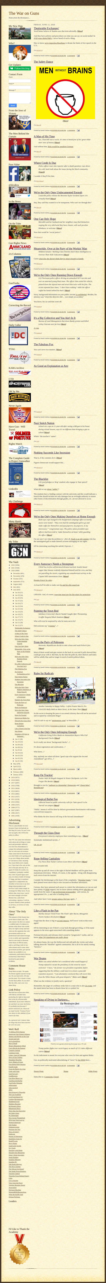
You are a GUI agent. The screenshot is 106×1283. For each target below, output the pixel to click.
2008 (13, 807)
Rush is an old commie (80, 539)
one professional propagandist (64, 892)
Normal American (15, 1122)
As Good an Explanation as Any (51, 365)
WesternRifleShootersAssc (17, 1192)
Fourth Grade (13, 1067)
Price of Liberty (14, 1132)
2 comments (71, 55)
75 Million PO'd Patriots (17, 1032)
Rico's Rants (13, 1143)
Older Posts (92, 1071)
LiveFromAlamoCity (16, 1097)
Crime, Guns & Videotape (17, 1055)
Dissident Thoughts (15, 1060)
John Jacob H (13, 1088)
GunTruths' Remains (15, 1083)
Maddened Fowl (14, 1101)
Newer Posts (38, 1071)
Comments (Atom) (51, 1077)
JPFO (10, 1090)
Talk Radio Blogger (15, 1164)
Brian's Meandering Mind (17, 1046)
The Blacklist (19, 684)
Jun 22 (17, 609)
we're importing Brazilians (55, 43)
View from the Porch (15, 1183)
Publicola (12, 1134)
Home (66, 1071)
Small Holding (13, 1157)
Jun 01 (17, 761)
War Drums (18, 731)
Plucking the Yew (14, 1129)
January (16, 774)
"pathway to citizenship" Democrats (62, 785)
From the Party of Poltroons (49, 642)
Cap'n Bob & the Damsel (17, 1048)
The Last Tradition (15, 1094)
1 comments (71, 130)
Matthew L (39, 504)
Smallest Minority (15, 1159)
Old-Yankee (13, 1125)
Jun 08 (17, 747)
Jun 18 (17, 614)
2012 (13, 796)
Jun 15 (17, 622)
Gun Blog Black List (15, 1078)
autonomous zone (58, 720)
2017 (13, 783)
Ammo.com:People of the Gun (19, 1036)
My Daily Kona (14, 1113)
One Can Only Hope (21, 646)
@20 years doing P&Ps (43, 38)
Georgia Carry (13, 1074)
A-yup (36, 328)
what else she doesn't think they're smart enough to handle (61, 259)
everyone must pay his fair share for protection (72, 594)
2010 (13, 802)
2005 (13, 816)
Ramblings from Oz (15, 1139)
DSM (47, 889)
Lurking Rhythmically (16, 1099)
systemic (51, 626)
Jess (37, 441)
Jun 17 (17, 617)
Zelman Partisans (14, 1197)
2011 (13, 799)
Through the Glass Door (23, 721)
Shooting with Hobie (15, 1150)
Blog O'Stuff (13, 1043)
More (80, 31)
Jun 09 (17, 744)
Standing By (13, 1162)
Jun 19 (17, 612)
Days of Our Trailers (15, 1057)
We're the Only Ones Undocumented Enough (21, 641)
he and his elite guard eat (69, 585)
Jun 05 (17, 750)
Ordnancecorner (14, 1127)
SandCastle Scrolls (15, 1146)
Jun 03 (17, 755)
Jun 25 (17, 601)
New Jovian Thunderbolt (17, 1118)
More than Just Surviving (17, 1111)
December (17, 573)
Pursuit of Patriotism (15, 1136)
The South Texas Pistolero (17, 1171)
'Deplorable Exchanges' (22, 628)
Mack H (38, 125)
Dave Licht (39, 763)
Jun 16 (17, 620)
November (17, 576)
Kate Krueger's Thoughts (17, 1092)
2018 (13, 780)
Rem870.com (13, 1141)
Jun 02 (17, 758)
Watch (41, 172)
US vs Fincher (13, 1180)
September (17, 581)
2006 (13, 813)
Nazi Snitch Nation (21, 677)
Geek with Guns (14, 1071)
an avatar (88, 986)
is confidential (81, 294)
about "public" (52, 489)
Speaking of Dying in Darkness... (52, 999)
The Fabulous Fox (21, 669)
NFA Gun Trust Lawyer (16, 1120)
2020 (13, 570)
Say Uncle (12, 1148)
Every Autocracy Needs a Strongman (54, 563)
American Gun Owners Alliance (19, 1034)
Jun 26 (17, 598)
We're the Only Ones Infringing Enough (55, 732)
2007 (13, 810)
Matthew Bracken (15, 1104)
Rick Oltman (39, 181)
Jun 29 (17, 595)
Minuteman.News (15, 1108)
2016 (13, 785)
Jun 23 (17, 606)
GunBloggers (13, 1076)
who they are (89, 889)
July (14, 587)
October (16, 579)
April (15, 766)
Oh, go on (37, 845)
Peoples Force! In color (43, 580)
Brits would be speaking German (60, 146)
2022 (13, 565)
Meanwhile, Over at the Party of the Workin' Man (22, 651)
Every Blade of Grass (16, 1062)
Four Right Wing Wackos (17, 1064)
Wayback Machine (15, 1190)
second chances (63, 921)
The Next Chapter (15, 1166)
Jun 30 (17, 592)
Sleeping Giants (84, 880)
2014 (13, 791)
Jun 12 (17, 625)
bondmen (38, 306)
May (15, 764)
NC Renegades (14, 1115)
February (16, 772)
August (15, 584)
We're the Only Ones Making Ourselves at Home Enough (23, 689)
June (15, 590)
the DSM (81, 1060)
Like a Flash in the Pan (22, 728)
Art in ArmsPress (14, 1041)
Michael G (39, 50)
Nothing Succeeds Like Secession (52, 452)
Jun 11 (17, 739)
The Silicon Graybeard (16, 1169)
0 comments (71, 213)
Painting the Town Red (22, 700)
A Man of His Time (21, 633)
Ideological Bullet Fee (22, 718)
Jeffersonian (13, 1085)
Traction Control (14, 1173)
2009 (13, 805)
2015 (13, 788)
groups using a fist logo (61, 899)
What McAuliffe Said (16, 1194)
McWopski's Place (15, 1106)
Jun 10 (17, 742)
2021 (13, 568)
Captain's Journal (14, 1050)
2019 (13, 777)
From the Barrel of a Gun (17, 1069)
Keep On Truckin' (21, 715)
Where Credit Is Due (21, 636)
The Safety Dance (21, 631)
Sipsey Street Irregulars (16, 1155)
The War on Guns (24, 13)
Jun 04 (17, 753)
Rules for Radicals (21, 707)
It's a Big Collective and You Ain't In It (55, 318)
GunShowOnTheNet (15, 1081)
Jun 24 (17, 603)
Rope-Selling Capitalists (47, 858)
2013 (13, 794)
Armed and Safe (14, 1039)
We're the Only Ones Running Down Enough (21, 659)
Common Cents (14, 1053)
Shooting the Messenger (17, 1152)
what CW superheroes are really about (53, 937)
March (15, 769)
